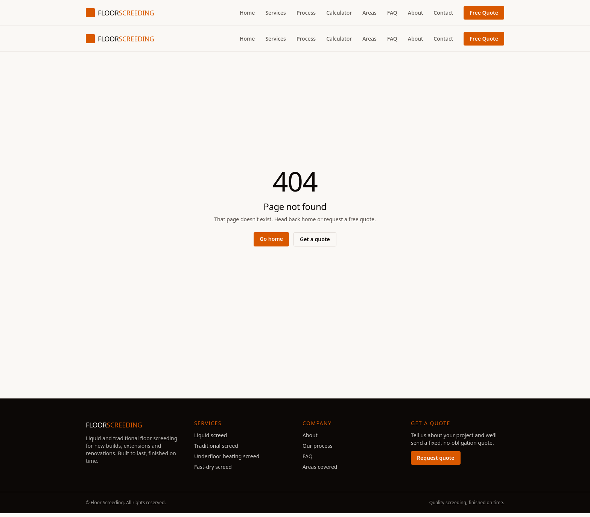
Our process (318, 445)
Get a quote (315, 239)
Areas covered (320, 466)
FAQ (392, 12)
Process (306, 12)
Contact (443, 12)
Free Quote (484, 12)
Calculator (339, 12)
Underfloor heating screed (226, 456)
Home (247, 12)
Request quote (436, 457)
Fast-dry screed (213, 466)
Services (275, 12)
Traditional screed (216, 445)
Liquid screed (210, 435)
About (415, 12)
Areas (369, 12)
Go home (271, 238)
